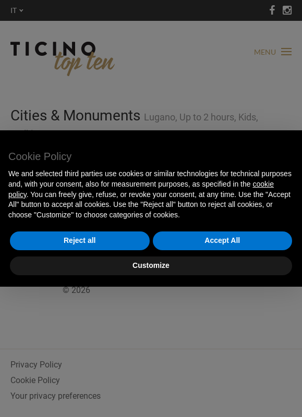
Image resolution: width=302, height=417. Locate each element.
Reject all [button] (79, 240)
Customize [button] (151, 265)
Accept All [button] (222, 240)
